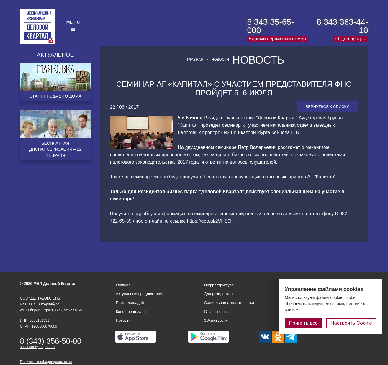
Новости (220, 59)
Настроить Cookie (351, 323)
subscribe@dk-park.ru (37, 347)
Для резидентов (218, 294)
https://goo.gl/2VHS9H (210, 220)
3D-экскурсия (216, 320)
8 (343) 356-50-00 (50, 341)
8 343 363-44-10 (342, 26)
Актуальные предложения (139, 294)
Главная (195, 59)
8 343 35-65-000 (270, 26)
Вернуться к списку (327, 106)
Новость (258, 60)
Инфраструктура (219, 285)
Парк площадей (130, 302)
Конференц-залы (131, 311)
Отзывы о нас (216, 311)
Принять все (303, 323)
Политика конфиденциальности (46, 362)
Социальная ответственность (230, 302)
